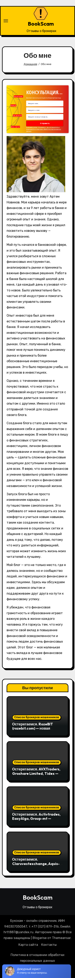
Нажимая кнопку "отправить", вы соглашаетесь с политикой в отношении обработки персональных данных (43, 129)
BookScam (41, 23)
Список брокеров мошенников (36, 717)
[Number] (44, 117)
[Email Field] (44, 110)
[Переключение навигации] (6, 20)
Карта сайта (28, 945)
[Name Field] (44, 103)
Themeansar (61, 938)
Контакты (49, 945)
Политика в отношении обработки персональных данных (37, 957)
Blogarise (40, 938)
